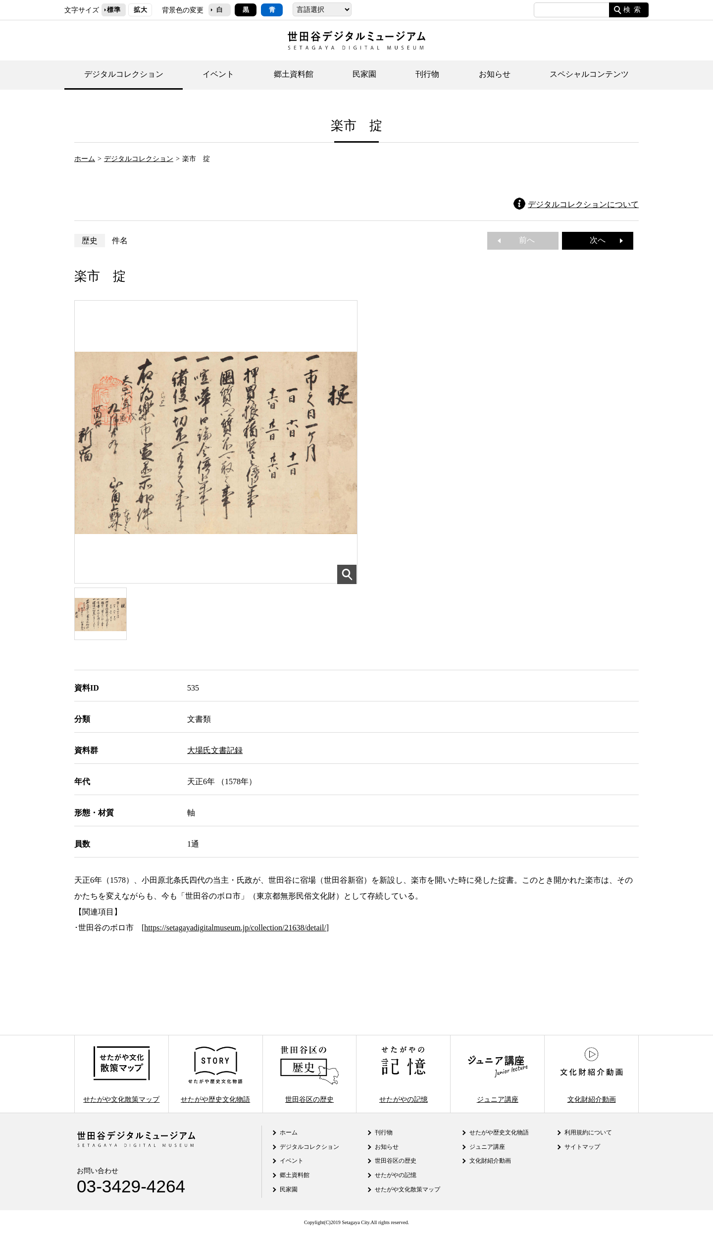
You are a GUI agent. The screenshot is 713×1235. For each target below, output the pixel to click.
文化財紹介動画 (591, 1073)
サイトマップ (582, 1146)
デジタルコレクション (123, 74)
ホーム (84, 158)
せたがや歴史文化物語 (215, 1073)
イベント (218, 74)
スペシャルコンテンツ (589, 74)
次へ (601, 240)
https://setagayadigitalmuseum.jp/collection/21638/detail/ (235, 927)
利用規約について (588, 1132)
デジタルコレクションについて (583, 204)
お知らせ (494, 74)
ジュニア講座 (497, 1073)
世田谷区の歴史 (309, 1073)
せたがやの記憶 (403, 1073)
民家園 (364, 74)
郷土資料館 (293, 74)
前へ (523, 240)
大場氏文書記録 (215, 750)
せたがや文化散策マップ (121, 1073)
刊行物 (427, 74)
